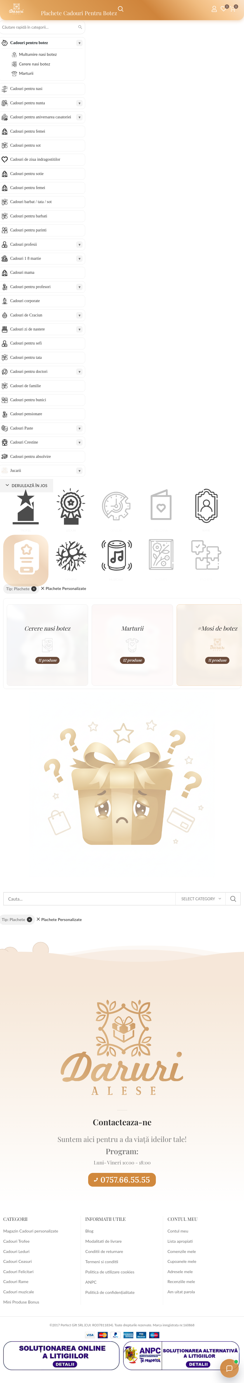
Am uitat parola (181, 1291)
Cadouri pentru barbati (28, 216)
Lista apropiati (180, 1241)
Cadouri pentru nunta (27, 103)
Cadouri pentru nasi (26, 88)
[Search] (122, 899)
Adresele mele (180, 1271)
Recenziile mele (181, 1281)
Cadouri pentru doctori (29, 371)
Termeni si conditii (101, 1261)
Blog (89, 1230)
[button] (25, 511)
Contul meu (178, 1230)
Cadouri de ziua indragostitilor (35, 159)
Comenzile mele (182, 1251)
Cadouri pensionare (26, 414)
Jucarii (15, 470)
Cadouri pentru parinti (28, 230)
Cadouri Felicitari (18, 1271)
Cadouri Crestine (24, 442)
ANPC (90, 1281)
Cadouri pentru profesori (30, 287)
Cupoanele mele (182, 1261)
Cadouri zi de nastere (27, 329)
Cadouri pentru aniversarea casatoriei (40, 117)
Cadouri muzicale (18, 1291)
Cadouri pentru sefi (26, 343)
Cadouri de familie (25, 386)
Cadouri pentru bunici (28, 400)
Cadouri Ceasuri (17, 1261)
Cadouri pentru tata (26, 357)
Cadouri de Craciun (26, 315)
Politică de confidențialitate (109, 1291)
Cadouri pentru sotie (26, 174)
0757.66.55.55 (122, 1180)
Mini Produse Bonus (21, 1301)
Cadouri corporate (25, 301)
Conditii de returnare (104, 1251)
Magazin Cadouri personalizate (30, 1230)
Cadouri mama (22, 272)
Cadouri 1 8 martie (25, 258)
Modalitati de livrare (103, 1241)
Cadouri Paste (21, 428)
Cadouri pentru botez (29, 43)
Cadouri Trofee (16, 1241)
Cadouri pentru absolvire (30, 456)
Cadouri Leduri (16, 1251)
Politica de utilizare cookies (109, 1271)
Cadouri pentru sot (25, 145)
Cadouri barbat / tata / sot (31, 202)
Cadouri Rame (15, 1281)
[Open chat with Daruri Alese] (229, 1368)
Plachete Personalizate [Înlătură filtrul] (66, 589)
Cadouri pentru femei (27, 131)
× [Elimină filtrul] (34, 588)
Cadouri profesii (23, 244)
